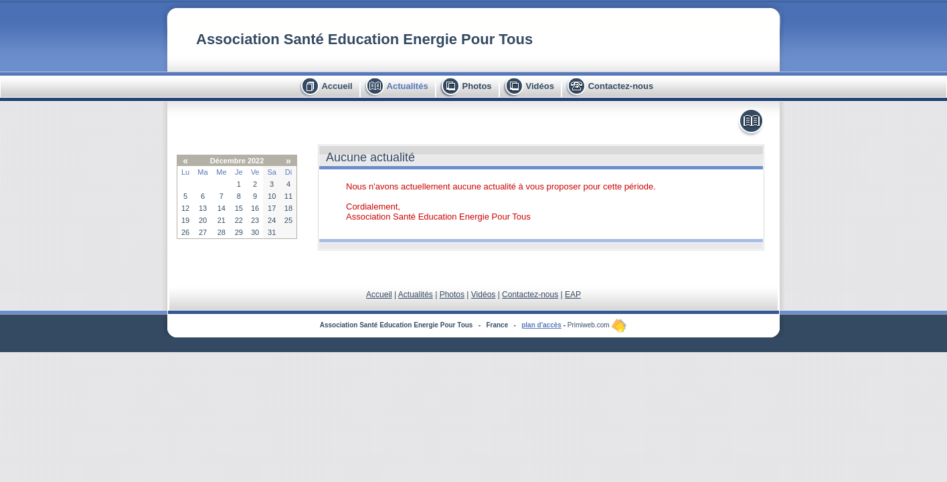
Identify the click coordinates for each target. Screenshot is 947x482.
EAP (573, 294)
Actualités (407, 86)
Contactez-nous (621, 86)
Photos (477, 86)
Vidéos (539, 86)
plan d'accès (541, 325)
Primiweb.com (598, 325)
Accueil (336, 86)
